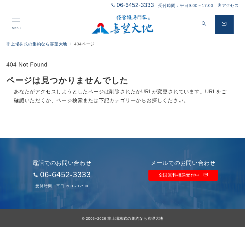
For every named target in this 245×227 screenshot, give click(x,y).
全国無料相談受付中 (183, 175)
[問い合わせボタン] (224, 24)
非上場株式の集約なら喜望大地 (135, 218)
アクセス (228, 5)
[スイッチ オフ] (204, 24)
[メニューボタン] (16, 24)
